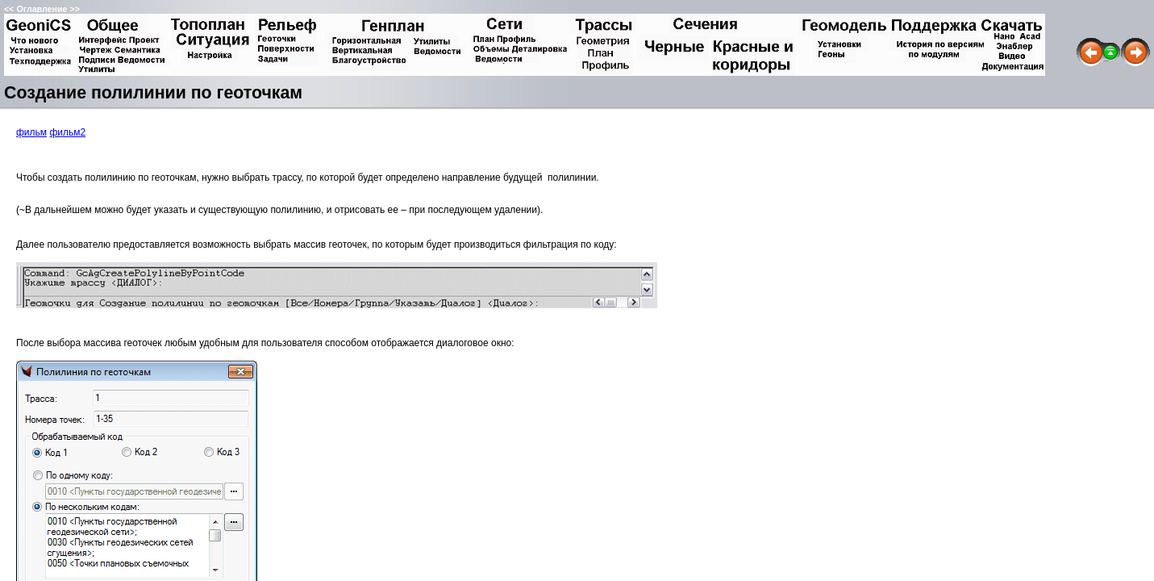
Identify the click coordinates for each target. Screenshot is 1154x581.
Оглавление (41, 9)
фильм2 (67, 132)
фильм (31, 132)
